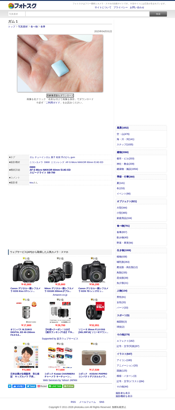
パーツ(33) (122, 307)
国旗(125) (122, 370)
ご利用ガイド (53, 102)
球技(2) (120, 326)
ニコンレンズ (57, 162)
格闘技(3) (122, 321)
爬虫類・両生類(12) (127, 267)
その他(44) (122, 386)
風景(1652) (123, 127)
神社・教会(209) (125, 163)
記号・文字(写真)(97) (128, 346)
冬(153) (121, 188)
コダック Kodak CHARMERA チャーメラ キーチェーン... (59, 375)
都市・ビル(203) (125, 158)
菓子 (53, 157)
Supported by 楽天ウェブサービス (60, 338)
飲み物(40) (122, 237)
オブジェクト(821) (127, 201)
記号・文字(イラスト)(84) (130, 381)
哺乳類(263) (123, 262)
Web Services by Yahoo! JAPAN (60, 380)
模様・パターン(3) (126, 376)
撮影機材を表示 (124, 396)
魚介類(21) (122, 283)
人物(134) (122, 290)
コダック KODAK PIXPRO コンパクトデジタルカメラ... (92, 375)
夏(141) (121, 183)
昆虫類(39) (122, 277)
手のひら (65, 157)
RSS (73, 402)
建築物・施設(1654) (127, 169)
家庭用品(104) (124, 218)
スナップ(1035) (125, 144)
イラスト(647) (124, 353)
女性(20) (121, 302)
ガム (32, 157)
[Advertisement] (60, 130)
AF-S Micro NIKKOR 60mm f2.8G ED (84, 162)
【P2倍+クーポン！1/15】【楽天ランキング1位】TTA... (59, 330)
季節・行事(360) (125, 176)
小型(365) (122, 212)
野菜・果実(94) (125, 242)
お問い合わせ (137, 7)
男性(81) (121, 297)
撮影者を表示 (123, 393)
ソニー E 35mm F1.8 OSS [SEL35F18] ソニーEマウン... (93, 330)
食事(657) (122, 232)
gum (73, 157)
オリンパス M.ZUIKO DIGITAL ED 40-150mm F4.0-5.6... (22, 332)
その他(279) (123, 334)
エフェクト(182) (125, 340)
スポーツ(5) (123, 315)
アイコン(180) (124, 360)
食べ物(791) (123, 225)
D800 (47, 162)
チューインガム (42, 157)
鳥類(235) (122, 272)
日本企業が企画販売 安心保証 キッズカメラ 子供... (24, 375)
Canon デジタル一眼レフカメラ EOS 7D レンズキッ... (93, 289)
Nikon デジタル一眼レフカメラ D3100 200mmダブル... (59, 289)
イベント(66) (124, 193)
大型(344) (122, 207)
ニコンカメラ (36, 162)
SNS (101, 402)
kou (31, 182)
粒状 (58, 157)
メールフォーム (87, 402)
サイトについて (103, 7)
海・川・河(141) (125, 139)
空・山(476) (123, 134)
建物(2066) (123, 152)
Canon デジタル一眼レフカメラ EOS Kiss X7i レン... (25, 289)
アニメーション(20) (127, 365)
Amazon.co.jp (60, 294)
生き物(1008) (124, 250)
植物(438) (122, 256)
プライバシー (120, 7)
